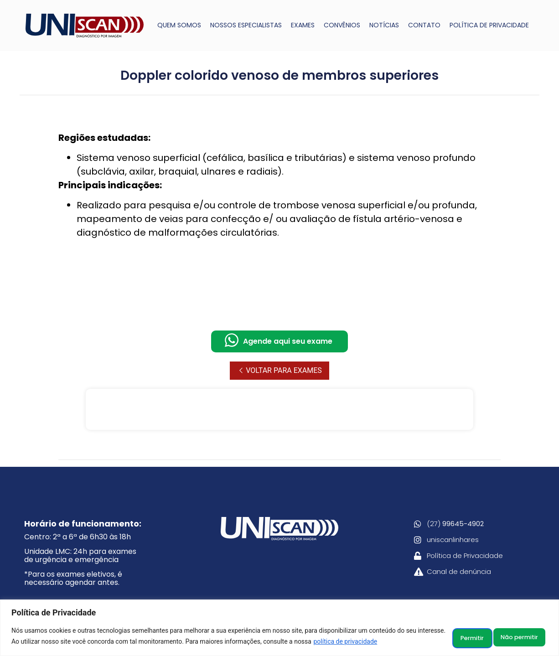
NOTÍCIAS (384, 25)
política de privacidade (375, 642)
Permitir (521, 637)
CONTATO (424, 25)
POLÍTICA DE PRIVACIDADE (489, 25)
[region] (279, 629)
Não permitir (458, 637)
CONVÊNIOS (342, 25)
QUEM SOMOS (179, 25)
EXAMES (303, 25)
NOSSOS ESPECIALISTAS (246, 25)
